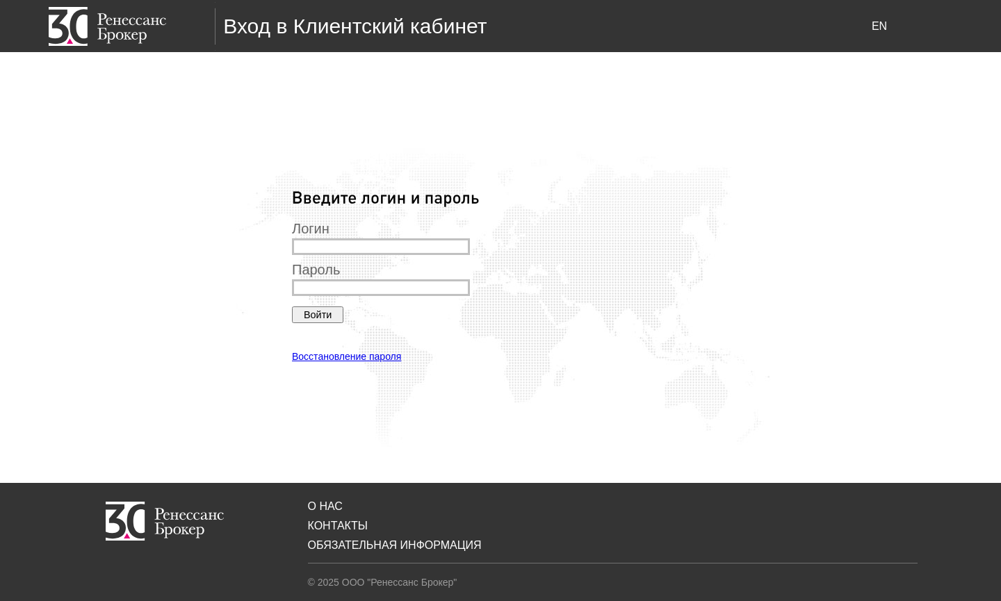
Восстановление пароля (346, 356)
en (879, 26)
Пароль (316, 269)
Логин (310, 228)
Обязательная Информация (395, 545)
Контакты (338, 526)
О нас (325, 506)
